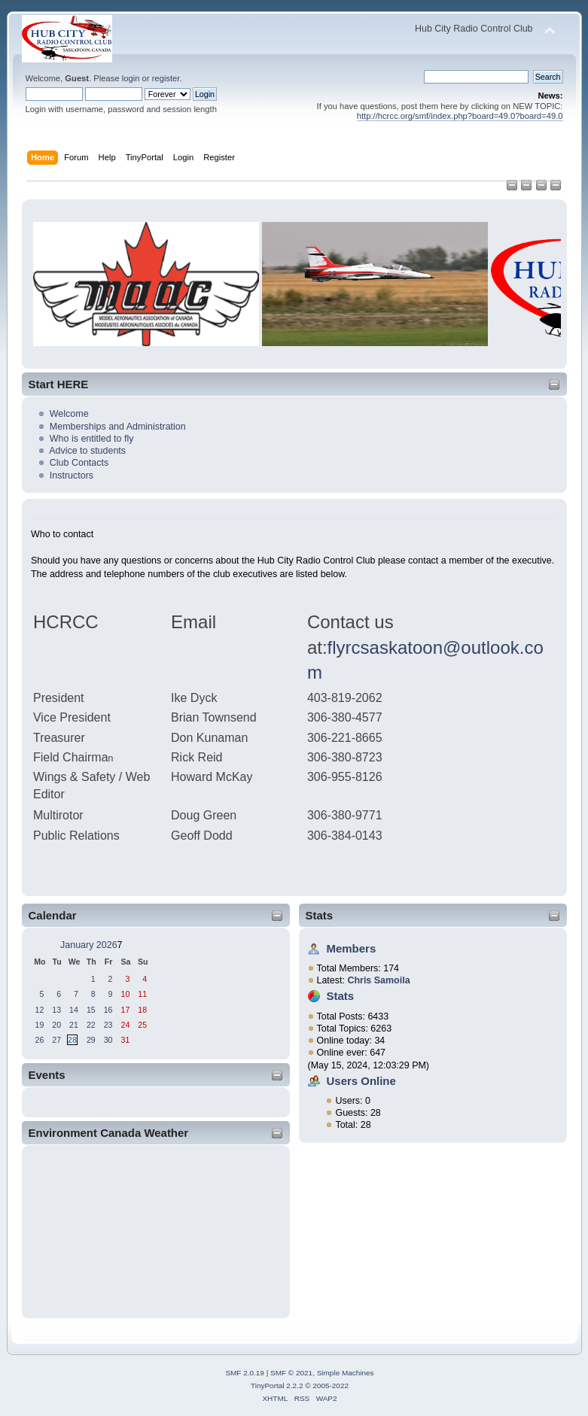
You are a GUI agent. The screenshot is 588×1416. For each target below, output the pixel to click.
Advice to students (87, 450)
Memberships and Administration (118, 426)
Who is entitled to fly (92, 438)
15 (91, 1009)
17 (124, 1009)
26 (39, 1039)
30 (108, 1039)
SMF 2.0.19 (244, 1373)
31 (124, 1039)
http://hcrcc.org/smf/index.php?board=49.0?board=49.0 (460, 115)
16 (108, 1009)
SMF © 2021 (291, 1373)
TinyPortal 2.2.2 (277, 1385)
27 (56, 1039)
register (166, 78)
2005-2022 (330, 1385)
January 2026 (88, 945)
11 (142, 993)
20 (56, 1024)
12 (39, 1009)
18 (142, 1009)
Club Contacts (79, 462)
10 (124, 993)
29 (91, 1039)
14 (73, 1009)
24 (124, 1024)
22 (91, 1024)
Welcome (69, 414)
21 (73, 1024)
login (131, 78)
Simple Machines (345, 1373)
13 (56, 1009)
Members (351, 948)
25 (142, 1024)
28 (72, 1039)
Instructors (71, 475)
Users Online (361, 1080)
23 (108, 1024)
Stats (320, 915)
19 (39, 1024)
